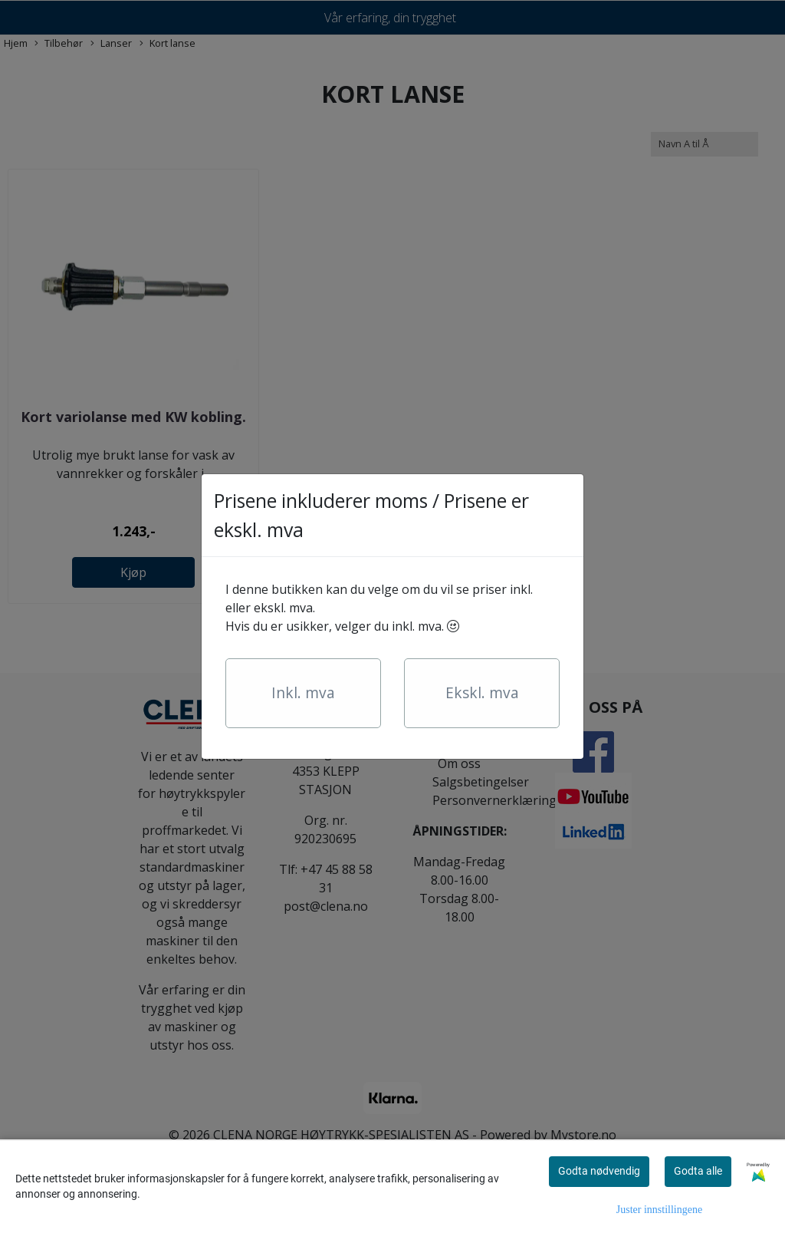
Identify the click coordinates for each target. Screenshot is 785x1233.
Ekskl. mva (482, 692)
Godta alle (698, 1171)
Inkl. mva (303, 692)
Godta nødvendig (599, 1171)
